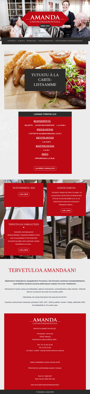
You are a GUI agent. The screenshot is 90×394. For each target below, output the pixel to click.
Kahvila (21, 41)
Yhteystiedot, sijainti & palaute (68, 41)
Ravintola (12, 41)
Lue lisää (24, 194)
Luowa (47, 392)
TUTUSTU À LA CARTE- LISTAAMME (45, 80)
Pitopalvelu (32, 41)
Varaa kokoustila (46, 41)
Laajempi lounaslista (45, 168)
